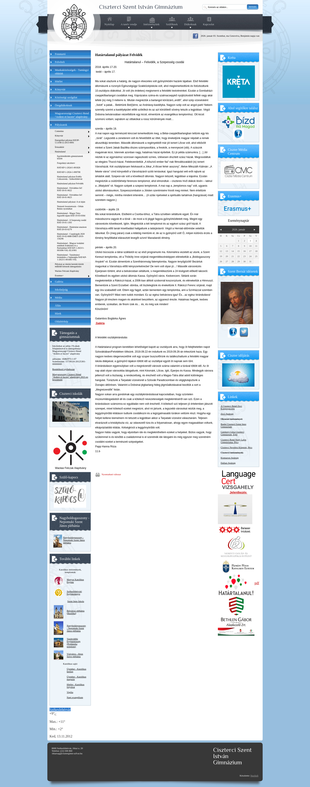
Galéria (100, 323)
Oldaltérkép (61, 321)
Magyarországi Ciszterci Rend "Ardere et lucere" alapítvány (72, 115)
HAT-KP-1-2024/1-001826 (68, 167)
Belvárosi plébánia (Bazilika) (75, 612)
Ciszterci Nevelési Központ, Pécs (236, 447)
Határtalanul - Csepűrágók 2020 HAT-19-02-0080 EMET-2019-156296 (71, 236)
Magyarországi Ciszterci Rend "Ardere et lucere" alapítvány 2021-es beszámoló (70, 377)
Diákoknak (190, 24)
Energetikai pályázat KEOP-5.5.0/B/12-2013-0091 (67, 141)
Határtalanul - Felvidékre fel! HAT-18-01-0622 (69, 189)
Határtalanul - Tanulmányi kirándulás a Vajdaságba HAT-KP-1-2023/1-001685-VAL (72, 257)
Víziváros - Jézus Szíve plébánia (75, 655)
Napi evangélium (75, 697)
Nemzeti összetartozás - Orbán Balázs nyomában (70, 207)
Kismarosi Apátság (230, 457)
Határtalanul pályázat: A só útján (71, 202)
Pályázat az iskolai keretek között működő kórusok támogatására (69, 265)
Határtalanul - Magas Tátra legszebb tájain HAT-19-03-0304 (71, 214)
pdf (256, 583)
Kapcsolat (208, 24)
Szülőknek (172, 24)
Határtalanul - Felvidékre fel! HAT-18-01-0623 (69, 196)
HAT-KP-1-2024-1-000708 (68, 172)
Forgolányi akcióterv (66, 163)
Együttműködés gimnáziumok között (70, 157)
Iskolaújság (61, 289)
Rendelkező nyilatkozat (63, 369)
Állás (58, 305)
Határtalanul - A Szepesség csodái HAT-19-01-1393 (71, 221)
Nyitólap (109, 24)
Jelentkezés (239, 492)
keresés (252, 7)
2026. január (238, 229)
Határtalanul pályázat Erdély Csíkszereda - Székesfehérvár (69, 177)
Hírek (58, 313)
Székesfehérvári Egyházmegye (74, 592)
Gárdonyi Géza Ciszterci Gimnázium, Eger (232, 433)
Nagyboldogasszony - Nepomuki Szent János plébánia (74, 540)
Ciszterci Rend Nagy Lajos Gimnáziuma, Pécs (233, 440)
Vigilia (70, 692)
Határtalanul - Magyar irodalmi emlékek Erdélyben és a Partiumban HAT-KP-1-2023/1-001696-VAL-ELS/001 (70, 246)
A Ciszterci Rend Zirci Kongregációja (231, 407)
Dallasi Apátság (228, 463)
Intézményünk (151, 24)
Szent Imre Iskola (75, 601)
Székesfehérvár (60, 709)
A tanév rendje (129, 24)
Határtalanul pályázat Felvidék (70, 183)
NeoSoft (254, 775)
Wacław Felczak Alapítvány (67, 271)
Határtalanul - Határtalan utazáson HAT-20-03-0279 (72, 228)
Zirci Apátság (227, 413)
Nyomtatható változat (108, 474)
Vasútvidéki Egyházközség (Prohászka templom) (74, 642)
